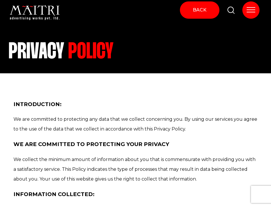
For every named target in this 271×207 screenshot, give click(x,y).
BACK (200, 10)
